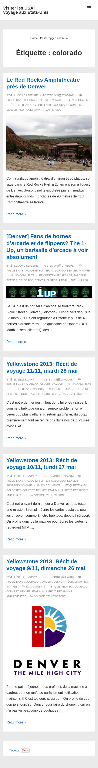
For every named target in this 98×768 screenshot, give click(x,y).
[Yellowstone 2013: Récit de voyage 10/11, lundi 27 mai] (67, 475)
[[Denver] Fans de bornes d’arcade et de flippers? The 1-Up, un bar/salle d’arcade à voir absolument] (68, 265)
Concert (46, 581)
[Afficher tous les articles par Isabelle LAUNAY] (24, 379)
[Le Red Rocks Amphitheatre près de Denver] (68, 95)
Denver (45, 100)
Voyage (57, 100)
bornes (11, 280)
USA (58, 109)
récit (10, 394)
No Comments (81, 100)
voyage (64, 394)
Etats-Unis (82, 389)
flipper (52, 280)
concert (76, 105)
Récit (69, 581)
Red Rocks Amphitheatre (36, 109)
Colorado (31, 100)
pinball (64, 280)
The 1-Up (76, 280)
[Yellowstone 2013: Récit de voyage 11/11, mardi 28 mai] (67, 379)
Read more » (16, 214)
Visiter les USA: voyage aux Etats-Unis (25, 10)
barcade (79, 275)
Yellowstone (80, 394)
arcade (66, 275)
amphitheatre (43, 105)
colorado (61, 105)
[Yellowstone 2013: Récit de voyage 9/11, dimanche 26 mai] (67, 577)
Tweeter (14, 750)
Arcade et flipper (37, 270)
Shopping (13, 485)
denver (11, 109)
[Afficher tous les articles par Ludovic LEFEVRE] (24, 95)
